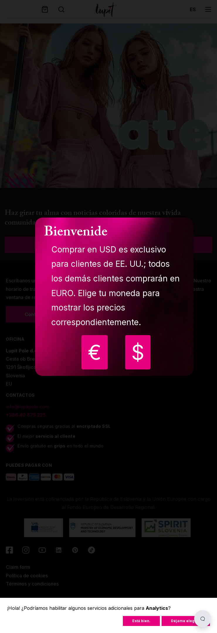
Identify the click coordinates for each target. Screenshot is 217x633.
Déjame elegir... (186, 621)
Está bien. (141, 621)
